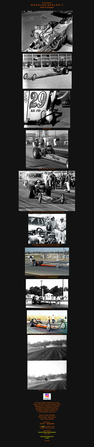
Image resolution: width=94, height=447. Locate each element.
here (43, 426)
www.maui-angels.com (47, 436)
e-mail (47, 438)
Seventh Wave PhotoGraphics (47, 432)
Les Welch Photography (52, 277)
